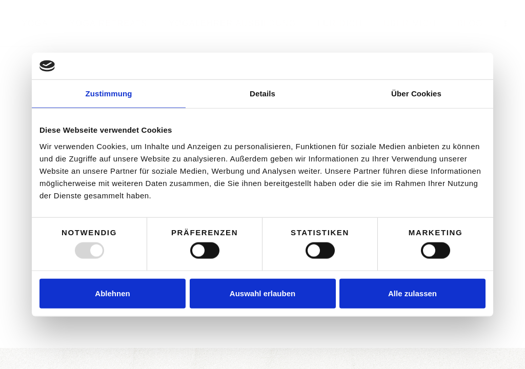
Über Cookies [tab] (416, 93)
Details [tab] (262, 93)
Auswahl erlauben (262, 293)
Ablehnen (112, 293)
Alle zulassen (412, 293)
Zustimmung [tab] (109, 93)
